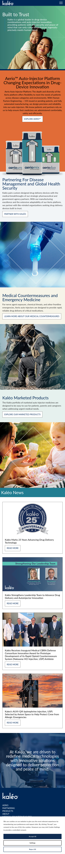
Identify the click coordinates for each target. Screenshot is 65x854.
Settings (32, 843)
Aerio (5, 805)
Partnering (8, 808)
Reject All (32, 849)
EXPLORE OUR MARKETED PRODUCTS (22, 414)
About (5, 814)
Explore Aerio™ (32, 119)
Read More (13, 548)
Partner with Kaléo (15, 214)
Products (7, 811)
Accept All (32, 836)
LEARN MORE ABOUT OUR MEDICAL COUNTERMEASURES (31, 316)
